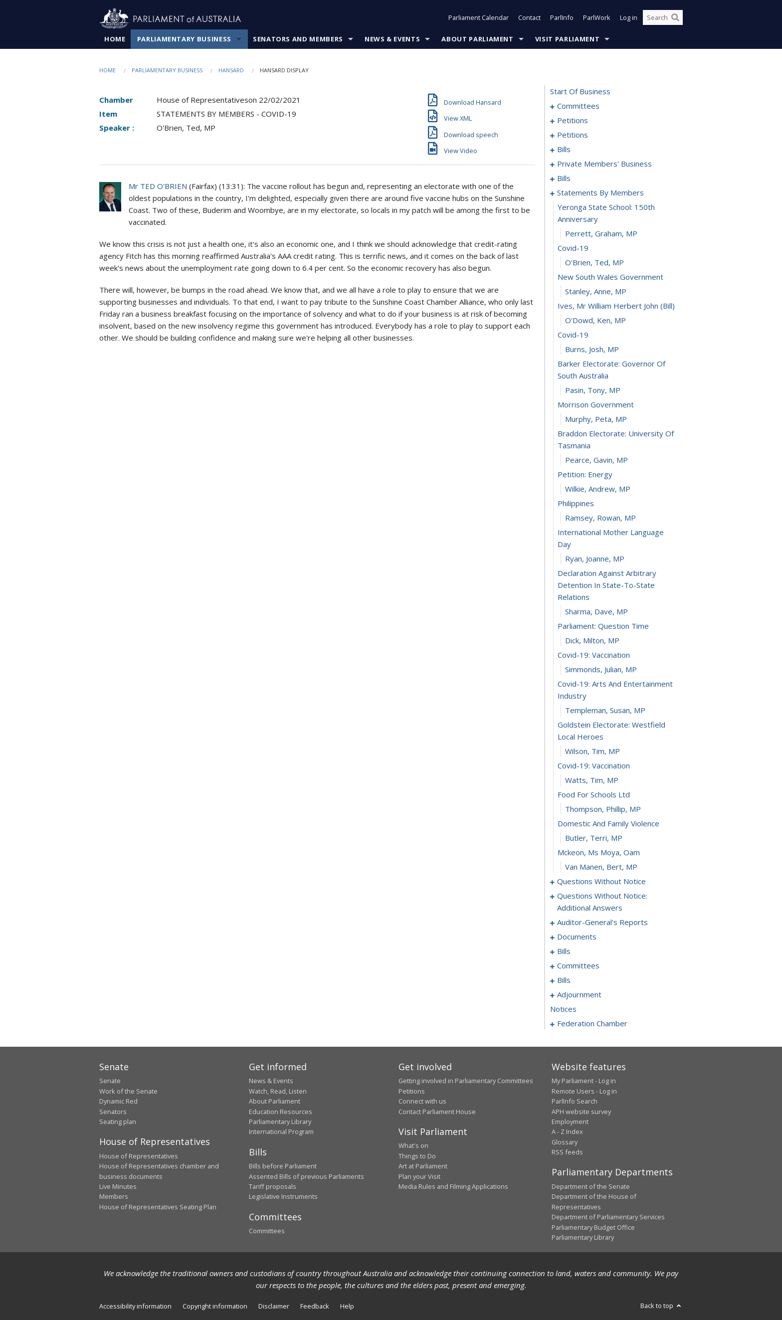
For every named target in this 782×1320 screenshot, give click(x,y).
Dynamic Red (118, 1101)
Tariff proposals (272, 1186)
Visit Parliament (567, 39)
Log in (628, 18)
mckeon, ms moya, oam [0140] (599, 853)
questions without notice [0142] (601, 882)
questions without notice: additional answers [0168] (602, 902)
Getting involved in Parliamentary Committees (465, 1081)
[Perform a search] (675, 18)
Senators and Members (298, 39)
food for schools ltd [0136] (594, 795)
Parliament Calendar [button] (478, 18)
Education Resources (280, 1111)
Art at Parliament (422, 1166)
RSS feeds (567, 1152)
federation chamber (592, 1024)
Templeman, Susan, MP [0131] (605, 711)
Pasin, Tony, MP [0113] (592, 390)
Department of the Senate (591, 1186)
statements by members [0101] (600, 193)
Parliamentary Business (184, 39)
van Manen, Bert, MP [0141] (601, 867)
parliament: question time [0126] (603, 626)
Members (113, 1196)
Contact (529, 18)
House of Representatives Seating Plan (157, 1206)
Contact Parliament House (437, 1111)
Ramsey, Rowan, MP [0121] (600, 518)
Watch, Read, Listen (278, 1091)
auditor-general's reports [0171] (602, 923)
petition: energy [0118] (585, 475)
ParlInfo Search (574, 1101)
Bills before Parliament (283, 1166)
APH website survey (581, 1111)
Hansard (231, 70)
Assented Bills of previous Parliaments (306, 1176)
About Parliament (477, 39)
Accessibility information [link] (135, 1306)
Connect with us (422, 1101)
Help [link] (347, 1306)
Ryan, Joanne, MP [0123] (594, 559)
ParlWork (596, 18)
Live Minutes (118, 1186)
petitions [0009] (572, 135)
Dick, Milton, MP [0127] (592, 641)
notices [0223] (563, 1009)
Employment (570, 1122)
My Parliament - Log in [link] (584, 1081)
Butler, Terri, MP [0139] (593, 838)
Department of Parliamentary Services (608, 1217)
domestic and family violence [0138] (608, 824)
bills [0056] (564, 150)
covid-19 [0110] (573, 335)
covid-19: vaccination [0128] (594, 655)
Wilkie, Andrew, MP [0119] (597, 489)
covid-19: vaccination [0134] (594, 766)
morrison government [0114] (596, 405)
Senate (110, 1081)
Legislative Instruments (283, 1196)
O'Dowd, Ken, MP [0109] (595, 321)
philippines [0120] (576, 504)
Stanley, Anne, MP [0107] (595, 292)
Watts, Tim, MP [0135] (591, 780)
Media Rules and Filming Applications (453, 1186)
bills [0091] (564, 179)
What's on (413, 1145)
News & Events (392, 39)
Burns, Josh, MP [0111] (592, 350)
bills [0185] (564, 980)
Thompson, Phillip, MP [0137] (603, 809)
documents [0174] (576, 937)
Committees (267, 1231)
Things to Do (417, 1155)
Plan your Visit (419, 1176)
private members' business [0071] (604, 164)
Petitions (411, 1091)
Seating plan (117, 1122)
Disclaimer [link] (273, 1306)
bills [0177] (564, 951)
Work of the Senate (128, 1091)
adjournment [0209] (579, 995)
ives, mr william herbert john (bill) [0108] (616, 306)
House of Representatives (138, 1155)
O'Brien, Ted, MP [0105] (594, 263)
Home (115, 39)
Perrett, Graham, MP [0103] (601, 234)
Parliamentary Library (280, 1122)
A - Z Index (567, 1132)
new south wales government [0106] (610, 277)
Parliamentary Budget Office (593, 1227)
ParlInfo (562, 18)
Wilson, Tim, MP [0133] (592, 751)
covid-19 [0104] (573, 248)
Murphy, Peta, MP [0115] (596, 419)
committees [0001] (578, 106)
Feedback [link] (314, 1306)
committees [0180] (578, 966)
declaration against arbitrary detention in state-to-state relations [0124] (607, 585)
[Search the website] (663, 18)
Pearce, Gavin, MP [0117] (596, 460)
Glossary (565, 1141)
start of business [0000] (580, 92)
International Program (281, 1132)
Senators (113, 1111)
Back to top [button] (661, 1306)
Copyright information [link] (215, 1306)
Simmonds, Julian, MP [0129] (601, 670)
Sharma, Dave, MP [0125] (596, 612)
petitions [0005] (572, 121)
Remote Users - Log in (584, 1091)
